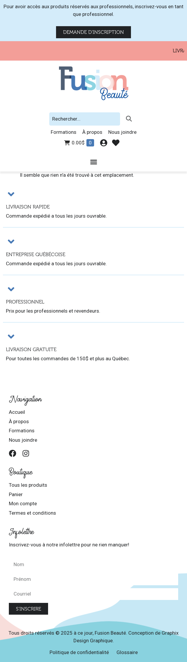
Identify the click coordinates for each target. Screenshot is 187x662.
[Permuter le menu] (93, 162)
